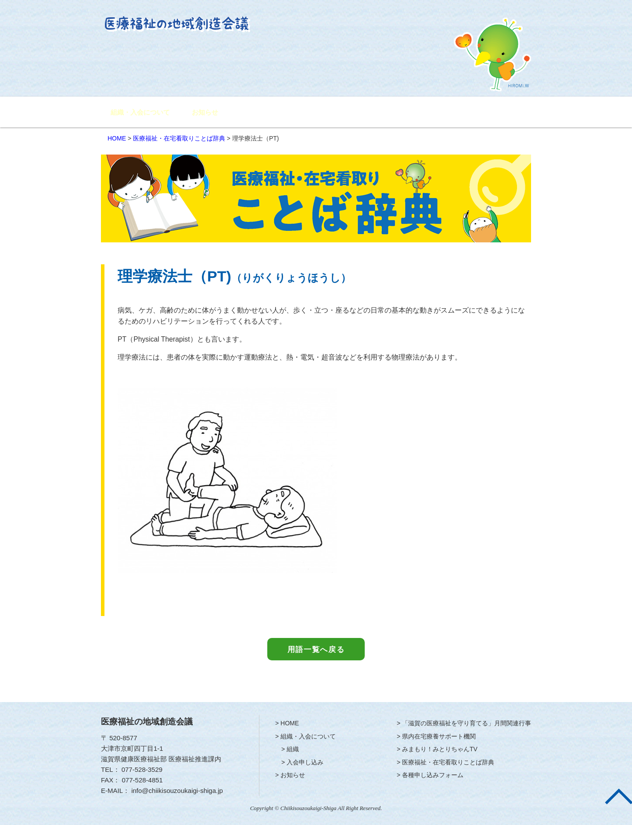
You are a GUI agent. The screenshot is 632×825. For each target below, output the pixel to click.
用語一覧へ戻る (316, 649)
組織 (293, 749)
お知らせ (205, 112)
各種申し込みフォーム (499, 112)
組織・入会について (140, 112)
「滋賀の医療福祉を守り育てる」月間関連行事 (282, 112)
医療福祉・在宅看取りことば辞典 (179, 138)
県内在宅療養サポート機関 (366, 112)
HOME (117, 138)
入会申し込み (305, 762)
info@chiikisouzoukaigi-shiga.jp (177, 790)
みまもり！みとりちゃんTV (432, 112)
